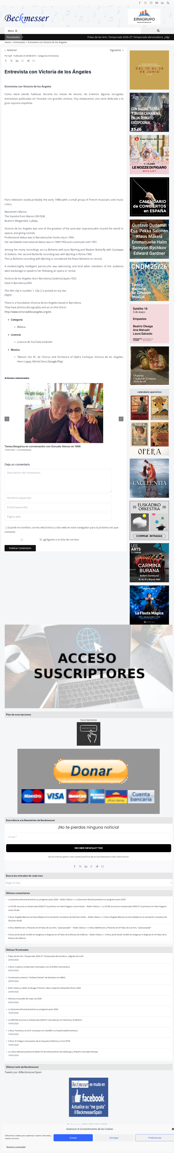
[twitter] (145, 3)
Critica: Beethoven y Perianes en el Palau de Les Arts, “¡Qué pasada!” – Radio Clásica (46, 927)
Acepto (73, 1137)
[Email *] (88, 837)
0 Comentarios (24, 449)
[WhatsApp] (91, 866)
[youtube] (156, 3)
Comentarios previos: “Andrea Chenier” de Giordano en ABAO (36, 977)
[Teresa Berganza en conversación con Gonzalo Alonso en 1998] (64, 385)
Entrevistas (54, 55)
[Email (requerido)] (58, 507)
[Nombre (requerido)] (58, 498)
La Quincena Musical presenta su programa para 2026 (100, 899)
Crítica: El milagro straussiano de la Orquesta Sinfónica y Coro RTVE (39, 1041)
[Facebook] (74, 866)
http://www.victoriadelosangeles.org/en (28, 312)
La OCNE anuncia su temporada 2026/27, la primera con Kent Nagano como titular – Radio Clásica (53, 906)
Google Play (55, 361)
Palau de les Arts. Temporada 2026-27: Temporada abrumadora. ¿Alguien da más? (46, 956)
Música (21, 327)
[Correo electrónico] (102, 866)
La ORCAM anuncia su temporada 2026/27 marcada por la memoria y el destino (45, 1019)
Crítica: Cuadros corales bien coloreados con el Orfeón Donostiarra (39, 966)
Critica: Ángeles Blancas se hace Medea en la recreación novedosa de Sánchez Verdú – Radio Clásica (54, 917)
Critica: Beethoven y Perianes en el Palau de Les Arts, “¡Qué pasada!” (119, 927)
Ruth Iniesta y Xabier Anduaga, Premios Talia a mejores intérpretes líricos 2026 (44, 988)
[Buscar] (158, 31)
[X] (80, 866)
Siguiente (115, 50)
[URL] (58, 517)
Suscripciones (88, 720)
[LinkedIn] (86, 866)
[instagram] (151, 3)
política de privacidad (93, 856)
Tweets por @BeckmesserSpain (23, 1072)
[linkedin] (162, 3)
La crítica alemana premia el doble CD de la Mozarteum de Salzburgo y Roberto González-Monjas (53, 1051)
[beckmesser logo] (27, 11)
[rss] (168, 3)
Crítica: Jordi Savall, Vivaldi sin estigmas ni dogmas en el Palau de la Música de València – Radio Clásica (55, 934)
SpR (10, 55)
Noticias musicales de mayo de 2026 (25, 998)
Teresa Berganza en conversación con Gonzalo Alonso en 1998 (43, 446)
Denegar (114, 1137)
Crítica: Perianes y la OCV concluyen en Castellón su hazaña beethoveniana (43, 1030)
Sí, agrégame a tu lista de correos (42, 539)
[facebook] (140, 3)
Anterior (12, 50)
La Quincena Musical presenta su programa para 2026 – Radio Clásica (40, 899)
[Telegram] (97, 866)
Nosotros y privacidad (15, 1146)
